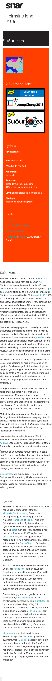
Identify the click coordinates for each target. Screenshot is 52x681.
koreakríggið (39, 295)
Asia (11, 21)
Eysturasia (35, 611)
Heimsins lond (19, 16)
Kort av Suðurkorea (15, 231)
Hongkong (18, 520)
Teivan (24, 516)
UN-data (9, 220)
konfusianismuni (24, 597)
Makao (30, 520)
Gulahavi (28, 636)
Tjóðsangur (11, 237)
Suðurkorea (43, 278)
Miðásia (22, 640)
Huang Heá (19, 568)
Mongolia (7, 513)
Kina (41, 506)
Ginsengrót (5, 474)
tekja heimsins (11, 536)
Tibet (14, 530)
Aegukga (22, 237)
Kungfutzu (40, 601)
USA (5, 292)
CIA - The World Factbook (18, 225)
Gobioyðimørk (27, 543)
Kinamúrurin (9, 633)
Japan (49, 288)
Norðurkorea (19, 513)
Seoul (8, 155)
